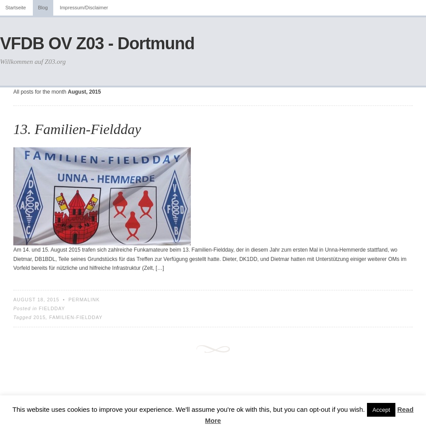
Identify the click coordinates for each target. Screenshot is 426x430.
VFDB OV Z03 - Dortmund (97, 43)
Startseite (15, 7)
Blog (43, 7)
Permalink (84, 299)
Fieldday (52, 308)
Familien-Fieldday (76, 317)
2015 (39, 317)
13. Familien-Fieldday (77, 129)
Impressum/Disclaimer (84, 7)
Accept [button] (381, 409)
